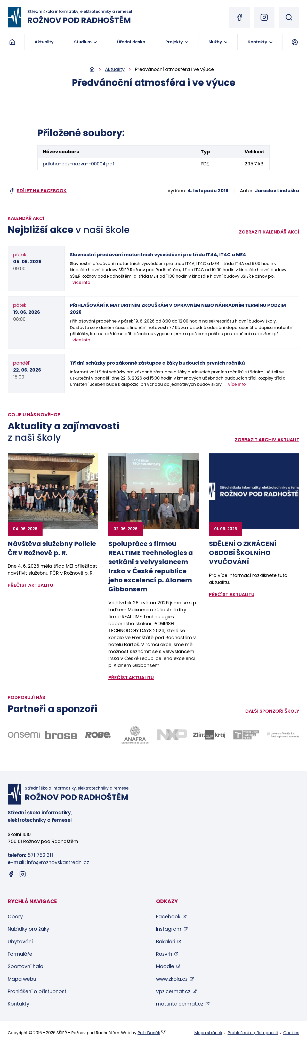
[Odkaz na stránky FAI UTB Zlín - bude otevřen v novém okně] (283, 735)
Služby (215, 42)
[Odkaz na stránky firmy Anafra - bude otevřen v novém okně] (135, 735)
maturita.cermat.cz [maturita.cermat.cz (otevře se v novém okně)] (179, 1003)
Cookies (291, 1033)
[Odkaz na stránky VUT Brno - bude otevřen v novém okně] (246, 734)
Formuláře (20, 954)
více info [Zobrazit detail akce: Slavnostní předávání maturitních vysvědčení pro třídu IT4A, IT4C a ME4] (81, 282)
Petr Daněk (149, 1033)
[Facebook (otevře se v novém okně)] (239, 17)
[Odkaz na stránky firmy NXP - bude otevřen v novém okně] (172, 734)
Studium (83, 42)
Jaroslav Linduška (277, 190)
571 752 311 (40, 855)
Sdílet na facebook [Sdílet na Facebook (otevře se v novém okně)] (42, 190)
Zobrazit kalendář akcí (269, 232)
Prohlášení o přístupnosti (38, 991)
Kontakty (257, 42)
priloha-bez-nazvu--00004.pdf (78, 163)
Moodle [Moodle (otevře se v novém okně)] (165, 966)
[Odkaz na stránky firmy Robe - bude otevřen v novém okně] (98, 735)
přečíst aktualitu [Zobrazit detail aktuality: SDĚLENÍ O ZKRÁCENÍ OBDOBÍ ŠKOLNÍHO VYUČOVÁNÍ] (231, 594)
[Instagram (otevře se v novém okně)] (264, 17)
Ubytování (20, 941)
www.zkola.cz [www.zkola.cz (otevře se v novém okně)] (172, 979)
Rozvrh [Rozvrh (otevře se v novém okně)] (164, 954)
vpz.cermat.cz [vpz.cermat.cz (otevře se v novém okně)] (173, 991)
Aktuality (44, 42)
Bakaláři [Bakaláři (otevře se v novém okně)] (165, 941)
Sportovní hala (25, 966)
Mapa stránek (208, 1033)
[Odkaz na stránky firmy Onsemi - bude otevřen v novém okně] (24, 735)
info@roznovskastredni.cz (58, 862)
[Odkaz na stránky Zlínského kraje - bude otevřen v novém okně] (209, 734)
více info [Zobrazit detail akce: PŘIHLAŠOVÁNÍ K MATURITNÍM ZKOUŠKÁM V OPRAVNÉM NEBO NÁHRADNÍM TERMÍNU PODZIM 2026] (81, 340)
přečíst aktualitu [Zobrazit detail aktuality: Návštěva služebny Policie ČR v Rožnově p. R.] (30, 585)
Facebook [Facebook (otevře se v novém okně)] (168, 916)
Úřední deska (131, 42)
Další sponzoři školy (272, 711)
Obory (15, 916)
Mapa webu (22, 979)
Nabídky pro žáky (28, 929)
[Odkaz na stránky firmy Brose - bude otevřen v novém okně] (61, 735)
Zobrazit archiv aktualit (267, 439)
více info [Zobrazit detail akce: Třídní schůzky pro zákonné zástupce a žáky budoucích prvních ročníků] (237, 384)
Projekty (174, 42)
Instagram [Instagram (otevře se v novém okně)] (168, 929)
